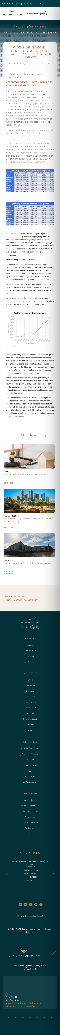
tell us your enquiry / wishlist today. (27, 162)
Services (30, 656)
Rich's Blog (30, 776)
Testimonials (30, 828)
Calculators (30, 817)
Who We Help (30, 651)
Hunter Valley (30, 702)
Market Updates (30, 765)
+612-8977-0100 (30, 865)
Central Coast (30, 708)
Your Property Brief (30, 782)
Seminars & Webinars (30, 748)
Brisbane (30, 691)
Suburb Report (30, 800)
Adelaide (30, 725)
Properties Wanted (30, 754)
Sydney (30, 680)
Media (30, 771)
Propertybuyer (36, 929)
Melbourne (30, 685)
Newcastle (30, 697)
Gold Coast (30, 713)
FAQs (30, 834)
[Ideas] (40, 916)
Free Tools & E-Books (30, 811)
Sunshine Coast (30, 719)
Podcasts (30, 760)
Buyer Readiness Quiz (30, 806)
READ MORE (8, 483)
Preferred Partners (30, 822)
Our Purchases (30, 662)
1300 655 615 (30, 867)
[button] (53, 873)
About (30, 645)
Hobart (30, 730)
